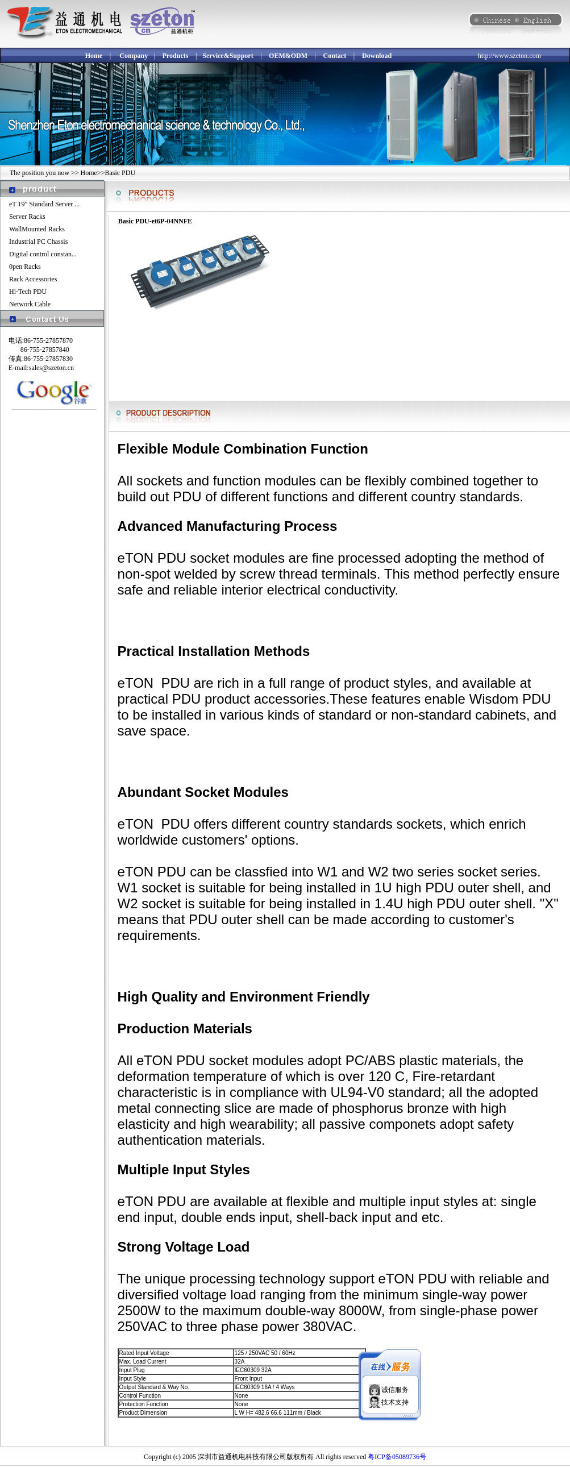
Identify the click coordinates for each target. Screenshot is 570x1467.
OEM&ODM (288, 56)
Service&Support (227, 56)
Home (94, 56)
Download (377, 56)
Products (176, 56)
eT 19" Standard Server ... (44, 204)
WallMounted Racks (37, 229)
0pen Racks (25, 267)
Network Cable (30, 304)
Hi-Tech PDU (28, 292)
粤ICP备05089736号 (397, 1457)
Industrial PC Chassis (38, 242)
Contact (335, 56)
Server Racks (27, 217)
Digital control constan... (43, 254)
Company (133, 56)
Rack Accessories (33, 279)
